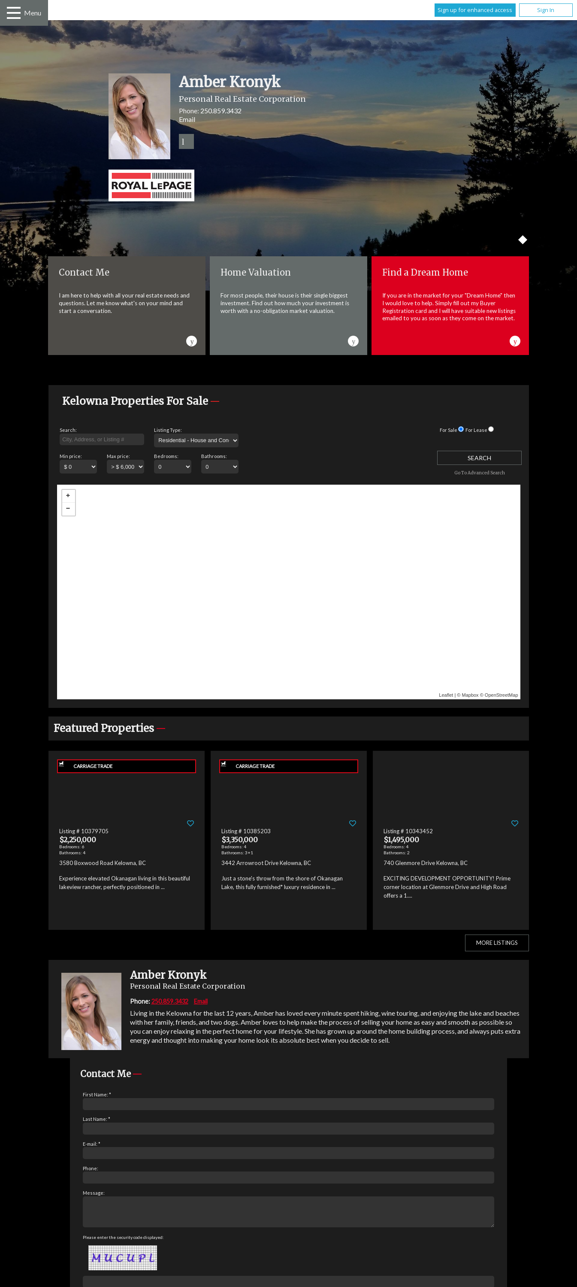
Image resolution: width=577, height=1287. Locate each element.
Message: (94, 1193)
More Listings (497, 942)
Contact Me (84, 272)
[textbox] (102, 440)
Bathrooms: (214, 456)
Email (187, 119)
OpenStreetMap (501, 695)
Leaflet (446, 695)
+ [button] (68, 496)
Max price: (118, 456)
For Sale (448, 430)
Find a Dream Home (425, 272)
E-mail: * (91, 1144)
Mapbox (470, 695)
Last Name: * (96, 1119)
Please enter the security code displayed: (123, 1242)
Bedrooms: (166, 456)
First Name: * (97, 1094)
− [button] (68, 509)
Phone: (90, 1168)
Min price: (71, 456)
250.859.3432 (221, 110)
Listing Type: (168, 430)
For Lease (476, 430)
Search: (68, 430)
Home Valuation (256, 272)
